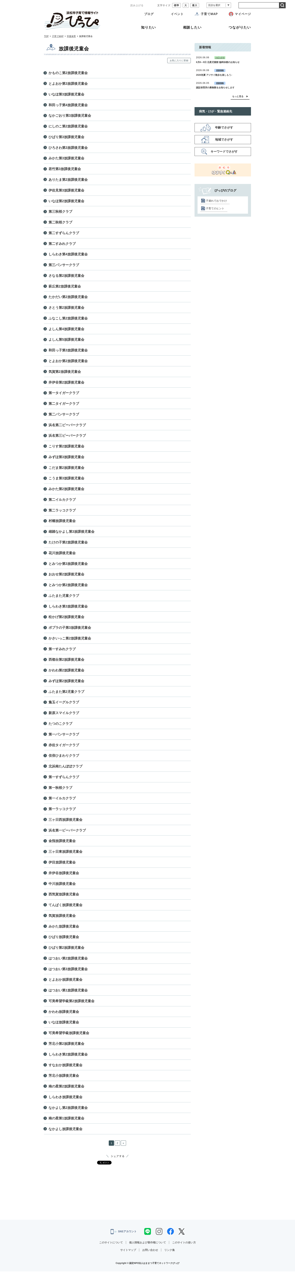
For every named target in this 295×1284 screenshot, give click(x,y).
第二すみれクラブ (62, 245)
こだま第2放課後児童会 (66, 472)
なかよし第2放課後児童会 (68, 1120)
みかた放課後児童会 (64, 936)
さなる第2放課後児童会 (66, 278)
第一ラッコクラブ (62, 818)
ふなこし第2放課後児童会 (68, 321)
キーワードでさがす (224, 151)
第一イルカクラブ (62, 807)
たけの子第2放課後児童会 (68, 548)
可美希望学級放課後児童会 (69, 1044)
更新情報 (220, 70)
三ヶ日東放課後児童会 (65, 861)
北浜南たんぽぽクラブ (65, 774)
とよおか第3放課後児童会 (68, 84)
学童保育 (71, 36)
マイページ (243, 14)
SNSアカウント (123, 1244)
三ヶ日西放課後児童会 (65, 828)
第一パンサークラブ (64, 742)
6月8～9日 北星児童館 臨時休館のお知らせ (217, 62)
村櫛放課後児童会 (62, 526)
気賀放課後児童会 (62, 926)
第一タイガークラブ (64, 397)
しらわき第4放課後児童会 (68, 256)
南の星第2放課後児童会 (66, 1098)
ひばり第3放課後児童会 (66, 138)
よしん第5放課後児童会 (66, 343)
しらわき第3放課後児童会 (68, 612)
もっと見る (237, 96)
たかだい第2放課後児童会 (68, 300)
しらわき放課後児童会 (65, 1109)
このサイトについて (111, 1255)
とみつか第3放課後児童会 (68, 569)
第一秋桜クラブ (60, 796)
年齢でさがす (224, 127)
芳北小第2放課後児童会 (66, 1055)
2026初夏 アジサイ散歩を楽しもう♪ (214, 75)
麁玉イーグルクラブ (64, 710)
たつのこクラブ (60, 731)
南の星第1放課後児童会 (66, 1131)
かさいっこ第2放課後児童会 (70, 645)
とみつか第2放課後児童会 (68, 591)
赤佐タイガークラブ (64, 753)
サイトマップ (128, 1262)
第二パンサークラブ (64, 418)
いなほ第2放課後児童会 (66, 202)
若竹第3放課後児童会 (65, 170)
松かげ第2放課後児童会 (66, 623)
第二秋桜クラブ (60, 224)
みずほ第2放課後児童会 (66, 688)
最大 (194, 5)
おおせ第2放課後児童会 (66, 580)
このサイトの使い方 (184, 1255)
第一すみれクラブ (62, 656)
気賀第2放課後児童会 (65, 375)
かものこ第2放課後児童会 (68, 73)
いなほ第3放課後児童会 (66, 94)
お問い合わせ (150, 1262)
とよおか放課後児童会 (65, 990)
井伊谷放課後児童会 (64, 882)
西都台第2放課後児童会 (66, 666)
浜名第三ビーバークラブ (67, 440)
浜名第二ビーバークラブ (67, 429)
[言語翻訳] (219, 5)
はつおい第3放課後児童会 (68, 979)
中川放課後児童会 (62, 893)
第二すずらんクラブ (64, 235)
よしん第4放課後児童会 (66, 332)
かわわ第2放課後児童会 (66, 677)
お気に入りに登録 (179, 60)
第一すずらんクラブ (64, 785)
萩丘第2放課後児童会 (65, 289)
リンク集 (169, 1262)
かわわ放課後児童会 (64, 1023)
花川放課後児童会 (62, 559)
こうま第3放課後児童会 (66, 483)
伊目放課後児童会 (62, 872)
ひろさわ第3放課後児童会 (68, 148)
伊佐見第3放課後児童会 (66, 192)
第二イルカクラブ (62, 505)
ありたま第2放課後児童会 (68, 181)
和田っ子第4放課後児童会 (68, 105)
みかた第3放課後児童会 (66, 159)
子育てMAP (209, 14)
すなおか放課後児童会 (65, 1077)
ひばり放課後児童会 (64, 947)
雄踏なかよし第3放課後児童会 (71, 537)
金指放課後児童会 (62, 850)
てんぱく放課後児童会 (65, 915)
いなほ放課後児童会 (64, 1033)
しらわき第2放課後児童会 (68, 1066)
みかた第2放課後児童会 (66, 494)
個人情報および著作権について (147, 1255)
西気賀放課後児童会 (64, 904)
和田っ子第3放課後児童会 (68, 354)
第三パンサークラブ (64, 267)
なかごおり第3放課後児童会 (70, 116)
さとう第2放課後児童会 (66, 310)
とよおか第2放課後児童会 (68, 364)
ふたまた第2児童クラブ (66, 699)
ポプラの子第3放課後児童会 (70, 634)
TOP (46, 36)
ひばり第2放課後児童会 (66, 958)
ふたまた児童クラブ (64, 602)
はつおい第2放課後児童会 (68, 969)
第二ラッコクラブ (62, 515)
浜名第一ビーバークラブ (67, 839)
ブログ (149, 14)
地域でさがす (224, 139)
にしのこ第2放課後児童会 (68, 127)
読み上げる (137, 5)
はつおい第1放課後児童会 (68, 1001)
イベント (177, 14)
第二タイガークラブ (64, 407)
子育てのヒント (215, 208)
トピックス (220, 58)
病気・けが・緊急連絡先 (215, 111)
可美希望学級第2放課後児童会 (71, 1012)
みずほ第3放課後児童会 (66, 461)
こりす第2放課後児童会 (66, 451)
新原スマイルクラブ (64, 721)
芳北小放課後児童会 (64, 1087)
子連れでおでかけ (216, 200)
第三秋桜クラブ (60, 213)
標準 (176, 5)
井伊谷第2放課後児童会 (66, 386)
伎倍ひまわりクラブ (64, 764)
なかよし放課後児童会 (65, 1141)
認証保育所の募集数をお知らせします (215, 87)
